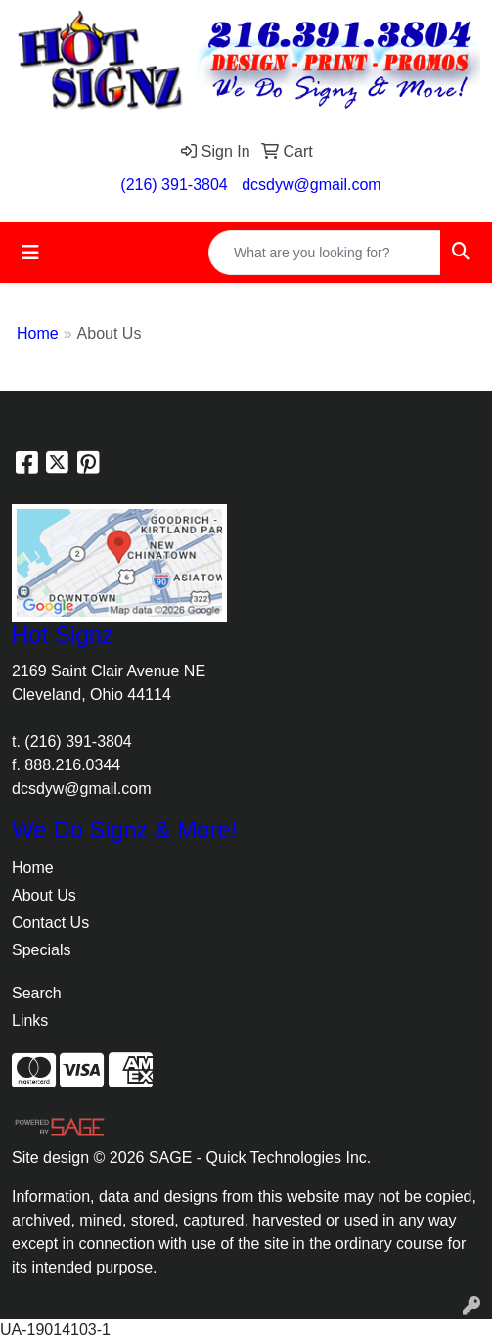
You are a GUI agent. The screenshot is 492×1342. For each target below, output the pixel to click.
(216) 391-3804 (173, 184)
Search (37, 993)
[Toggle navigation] (30, 252)
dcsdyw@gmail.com (311, 184)
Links (30, 1020)
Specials (41, 950)
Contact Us (50, 922)
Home (38, 333)
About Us (44, 895)
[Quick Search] (324, 252)
